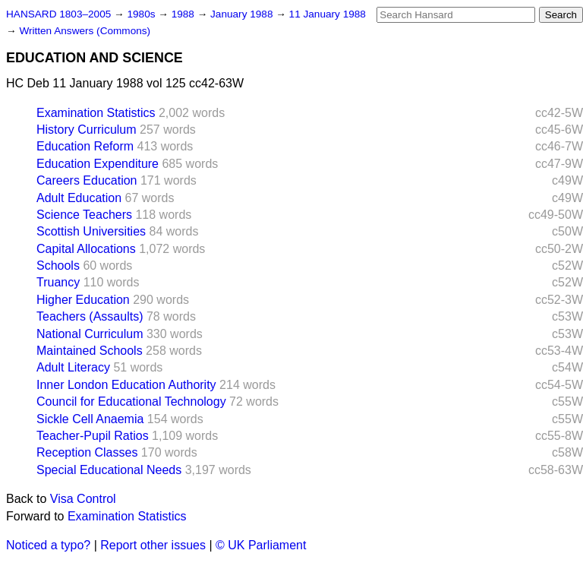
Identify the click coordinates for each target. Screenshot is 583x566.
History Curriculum (86, 129)
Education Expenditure (97, 163)
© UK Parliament (261, 545)
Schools (58, 265)
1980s (142, 14)
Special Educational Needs (108, 469)
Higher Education (83, 299)
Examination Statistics (96, 112)
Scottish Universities (91, 231)
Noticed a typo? (48, 545)
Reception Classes (86, 452)
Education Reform (85, 146)
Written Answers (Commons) (84, 30)
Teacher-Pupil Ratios (92, 435)
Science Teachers (84, 214)
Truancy (58, 282)
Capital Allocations (86, 248)
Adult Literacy (73, 367)
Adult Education (78, 197)
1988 (184, 14)
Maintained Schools (89, 350)
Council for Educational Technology (131, 401)
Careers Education (86, 180)
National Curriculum (89, 333)
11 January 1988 (327, 14)
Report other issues (153, 545)
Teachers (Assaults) (89, 316)
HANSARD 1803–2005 (58, 14)
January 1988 (243, 14)
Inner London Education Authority (126, 384)
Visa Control (83, 498)
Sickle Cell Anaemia (89, 419)
